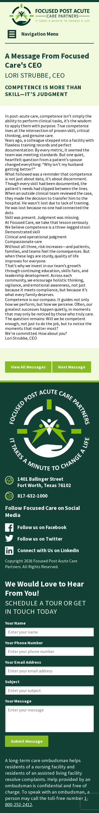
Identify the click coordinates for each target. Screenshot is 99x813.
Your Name (15, 623)
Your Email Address (23, 662)
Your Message (18, 701)
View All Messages (28, 366)
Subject (12, 681)
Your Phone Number (24, 642)
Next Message (71, 366)
